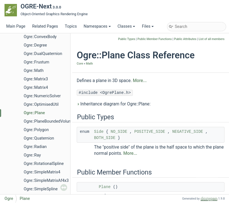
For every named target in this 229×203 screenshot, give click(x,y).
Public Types (126, 39)
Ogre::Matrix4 (36, 87)
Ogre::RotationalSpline (44, 163)
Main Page (15, 26)
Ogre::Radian (35, 146)
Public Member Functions (154, 39)
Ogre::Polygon (36, 129)
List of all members (211, 39)
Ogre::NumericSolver (42, 96)
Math (89, 63)
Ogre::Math (33, 70)
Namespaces (97, 26)
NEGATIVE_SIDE (187, 131)
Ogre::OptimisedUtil (41, 104)
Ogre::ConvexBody (40, 36)
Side (99, 131)
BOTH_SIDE (104, 138)
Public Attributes (185, 39)
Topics (71, 26)
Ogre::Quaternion (39, 138)
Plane (105, 187)
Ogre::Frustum (36, 62)
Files (148, 26)
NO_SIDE (119, 131)
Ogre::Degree (35, 45)
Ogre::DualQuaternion (43, 53)
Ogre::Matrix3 (36, 79)
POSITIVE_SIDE (149, 131)
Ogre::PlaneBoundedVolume (49, 121)
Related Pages (45, 26)
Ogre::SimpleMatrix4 (42, 172)
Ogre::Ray (32, 155)
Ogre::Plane (34, 113)
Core (80, 63)
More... (140, 80)
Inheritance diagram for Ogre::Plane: (114, 104)
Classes (126, 26)
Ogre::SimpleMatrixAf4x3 (46, 180)
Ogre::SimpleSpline (41, 189)
